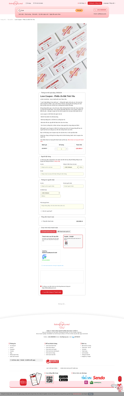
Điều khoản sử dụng (86, 345)
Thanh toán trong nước (48, 231)
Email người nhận (67, 183)
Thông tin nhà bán (86, 354)
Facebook (12, 349)
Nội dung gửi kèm (44, 202)
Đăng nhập (57, 161)
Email (41, 171)
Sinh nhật (21, 14)
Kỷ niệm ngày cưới (43, 14)
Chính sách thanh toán (51, 345)
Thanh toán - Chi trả (86, 347)
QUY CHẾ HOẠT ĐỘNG (52, 368)
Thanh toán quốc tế (64, 231)
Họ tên (42, 164)
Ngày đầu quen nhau (55, 14)
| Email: (53, 337)
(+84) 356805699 (100, 9)
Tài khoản (84, 349)
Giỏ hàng (82, 3)
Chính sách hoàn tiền (50, 354)
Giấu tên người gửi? (47, 211)
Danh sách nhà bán (14, 356)
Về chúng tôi (13, 345)
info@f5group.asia (64, 337)
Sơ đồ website (85, 353)
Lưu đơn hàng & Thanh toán (51, 292)
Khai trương (28, 14)
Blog (11, 353)
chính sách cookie (77, 394)
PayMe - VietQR (69, 236)
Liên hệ (11, 347)
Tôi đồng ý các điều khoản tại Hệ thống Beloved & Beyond (56, 286)
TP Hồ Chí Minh (38, 3)
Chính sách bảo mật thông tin (52, 351)
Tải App (28, 3)
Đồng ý (90, 394)
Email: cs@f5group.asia (100, 13)
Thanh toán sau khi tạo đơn (50, 236)
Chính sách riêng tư (50, 347)
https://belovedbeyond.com (49, 288)
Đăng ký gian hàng (14, 354)
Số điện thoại (43, 189)
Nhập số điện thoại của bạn (70, 164)
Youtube (12, 351)
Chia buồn (34, 14)
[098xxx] (81, 167)
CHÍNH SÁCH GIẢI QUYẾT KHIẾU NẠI (69, 368)
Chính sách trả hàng (50, 353)
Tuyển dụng (84, 351)
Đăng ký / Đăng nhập (95, 3)
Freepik (89, 356)
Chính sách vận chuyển (51, 349)
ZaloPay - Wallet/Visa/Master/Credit (49, 251)
